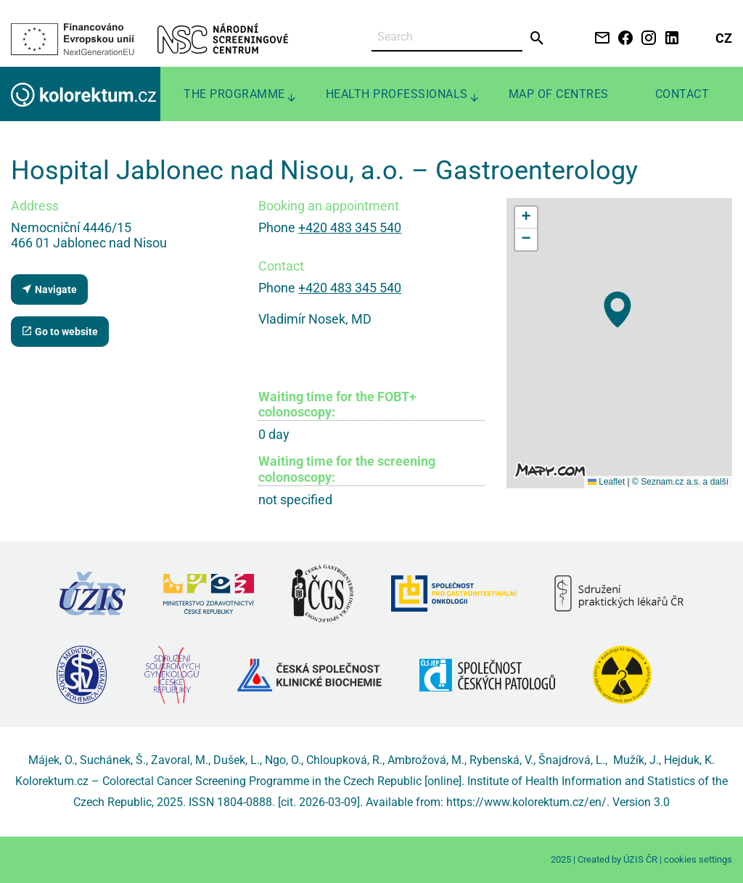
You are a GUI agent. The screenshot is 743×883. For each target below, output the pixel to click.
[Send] (537, 38)
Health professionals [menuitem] (397, 94)
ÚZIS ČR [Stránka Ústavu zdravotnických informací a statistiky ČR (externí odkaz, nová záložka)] (640, 859)
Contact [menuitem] (682, 94)
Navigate (49, 289)
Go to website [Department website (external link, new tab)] (59, 331)
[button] (617, 309)
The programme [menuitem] (234, 94)
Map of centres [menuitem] (559, 94)
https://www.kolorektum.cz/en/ (526, 802)
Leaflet (606, 482)
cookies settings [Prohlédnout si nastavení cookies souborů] (698, 859)
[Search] (447, 37)
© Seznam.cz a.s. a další (680, 482)
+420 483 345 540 (349, 227)
